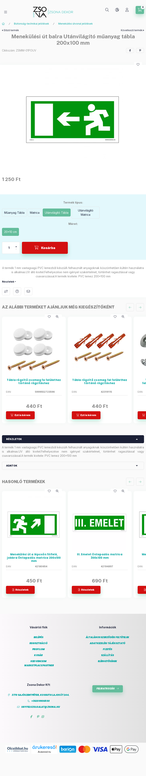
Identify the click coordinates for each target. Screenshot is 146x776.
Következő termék (132, 30)
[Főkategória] (3, 24)
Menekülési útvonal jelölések (75, 23)
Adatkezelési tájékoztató (107, 643)
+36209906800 (41, 701)
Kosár (38, 655)
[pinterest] (140, 50)
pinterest (38, 717)
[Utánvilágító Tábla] (57, 212)
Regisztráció (38, 643)
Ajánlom (28, 291)
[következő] (140, 307)
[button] (73, 117)
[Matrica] (35, 212)
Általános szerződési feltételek (107, 637)
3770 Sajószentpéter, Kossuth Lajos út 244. (40, 695)
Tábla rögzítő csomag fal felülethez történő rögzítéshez (99, 382)
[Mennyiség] (9, 248)
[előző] (130, 307)
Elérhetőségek (107, 661)
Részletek (8, 281)
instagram (42, 717)
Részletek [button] (14, 439)
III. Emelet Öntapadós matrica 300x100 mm (99, 556)
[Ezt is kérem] (20, 415)
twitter (34, 717)
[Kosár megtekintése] (140, 10)
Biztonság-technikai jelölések (31, 23)
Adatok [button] (11, 465)
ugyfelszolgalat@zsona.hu (40, 707)
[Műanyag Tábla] (14, 212)
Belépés (38, 637)
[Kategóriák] (5, 12)
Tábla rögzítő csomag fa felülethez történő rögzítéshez (34, 382)
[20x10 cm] (10, 232)
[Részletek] (20, 590)
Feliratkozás (106, 688)
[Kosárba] (45, 248)
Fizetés (107, 649)
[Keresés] (107, 10)
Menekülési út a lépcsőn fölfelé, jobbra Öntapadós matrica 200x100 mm (34, 558)
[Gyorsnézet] (57, 316)
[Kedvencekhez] (138, 64)
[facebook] (130, 50)
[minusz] (16, 251)
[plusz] (16, 245)
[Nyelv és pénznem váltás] (117, 10)
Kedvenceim (38, 661)
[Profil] (127, 10)
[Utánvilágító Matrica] (86, 213)
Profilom (38, 649)
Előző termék (11, 30)
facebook (31, 717)
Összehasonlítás (6, 291)
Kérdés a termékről (17, 291)
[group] (73, 370)
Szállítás (107, 655)
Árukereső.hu (44, 752)
